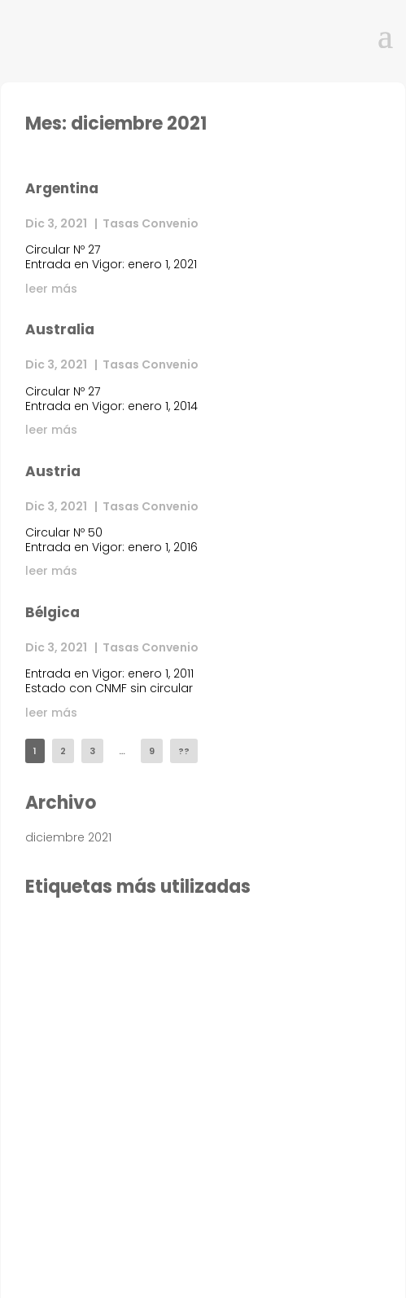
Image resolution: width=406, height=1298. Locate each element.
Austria (53, 471)
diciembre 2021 (68, 837)
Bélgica (52, 612)
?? (184, 750)
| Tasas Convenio (144, 223)
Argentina (61, 188)
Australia (59, 329)
